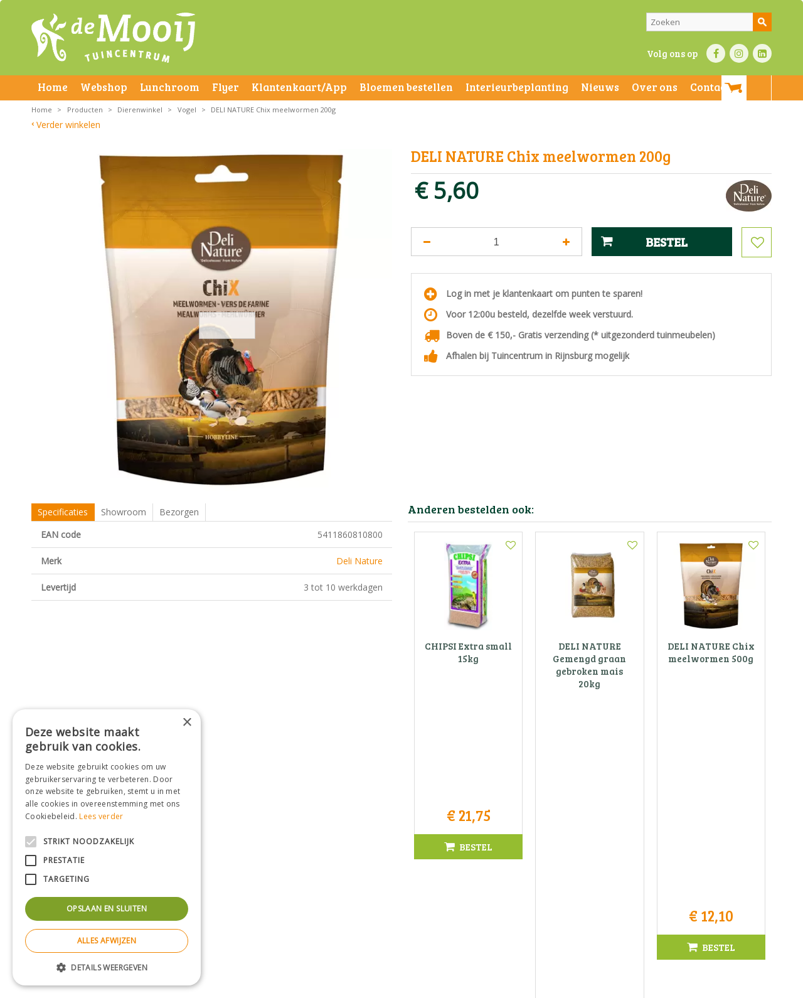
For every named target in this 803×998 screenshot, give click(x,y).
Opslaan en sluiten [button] (106, 908)
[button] (106, 967)
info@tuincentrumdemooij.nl (405, 874)
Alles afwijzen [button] (107, 940)
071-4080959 (406, 861)
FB (715, 53)
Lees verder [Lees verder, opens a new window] (101, 816)
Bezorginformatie (308, 985)
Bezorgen (179, 512)
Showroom (123, 512)
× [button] (186, 722)
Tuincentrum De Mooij (401, 821)
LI (762, 53)
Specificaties (63, 512)
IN (739, 53)
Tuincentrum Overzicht (650, 985)
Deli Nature (359, 561)
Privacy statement (241, 985)
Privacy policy (431, 985)
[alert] (107, 847)
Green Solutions (575, 985)
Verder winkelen (68, 125)
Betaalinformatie (373, 985)
